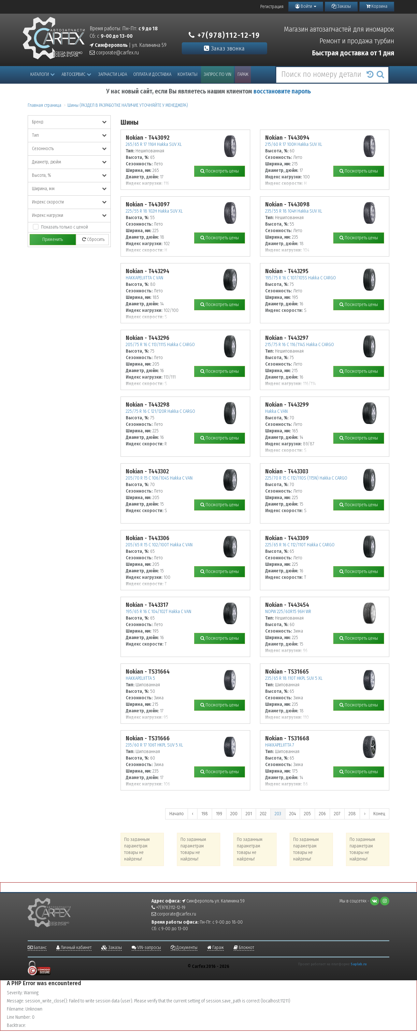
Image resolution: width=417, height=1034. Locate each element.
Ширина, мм (69, 188)
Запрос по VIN (217, 74)
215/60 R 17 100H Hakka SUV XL (293, 144)
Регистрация (271, 6)
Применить (52, 239)
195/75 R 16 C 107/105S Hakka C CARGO (300, 278)
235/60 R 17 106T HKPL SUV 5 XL (154, 745)
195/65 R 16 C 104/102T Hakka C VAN (158, 611)
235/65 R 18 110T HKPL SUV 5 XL (294, 678)
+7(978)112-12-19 (224, 35)
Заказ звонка (224, 48)
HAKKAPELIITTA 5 (140, 678)
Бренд (69, 122)
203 (278, 814)
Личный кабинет (74, 947)
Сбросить (93, 239)
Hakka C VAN (276, 411)
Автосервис (76, 74)
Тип (69, 135)
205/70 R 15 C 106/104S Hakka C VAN (159, 478)
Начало (176, 814)
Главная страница (44, 105)
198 (204, 814)
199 (219, 814)
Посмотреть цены (219, 171)
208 (352, 814)
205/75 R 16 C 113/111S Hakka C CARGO (160, 344)
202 (263, 814)
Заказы (341, 6)
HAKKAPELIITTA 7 (279, 745)
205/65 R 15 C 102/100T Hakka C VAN (159, 545)
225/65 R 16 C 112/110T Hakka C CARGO (300, 545)
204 (292, 814)
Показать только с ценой (64, 227)
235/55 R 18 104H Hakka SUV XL (293, 211)
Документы (184, 947)
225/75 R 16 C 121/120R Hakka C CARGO (160, 411)
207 (337, 814)
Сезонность (69, 148)
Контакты (187, 74)
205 (307, 814)
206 (322, 814)
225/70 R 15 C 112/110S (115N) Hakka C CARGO (306, 478)
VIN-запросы (146, 947)
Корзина (376, 6)
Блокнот (244, 947)
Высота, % (69, 175)
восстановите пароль (282, 91)
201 (249, 814)
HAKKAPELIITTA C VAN (144, 278)
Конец (379, 814)
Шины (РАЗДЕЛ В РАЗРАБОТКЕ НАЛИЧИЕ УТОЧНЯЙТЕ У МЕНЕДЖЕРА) (127, 105)
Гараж (242, 74)
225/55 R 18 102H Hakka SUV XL (154, 211)
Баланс (37, 947)
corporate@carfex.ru (114, 52)
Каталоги (42, 74)
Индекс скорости (69, 202)
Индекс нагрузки (69, 215)
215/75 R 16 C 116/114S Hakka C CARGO (299, 344)
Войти (305, 6)
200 (233, 814)
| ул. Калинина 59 (128, 45)
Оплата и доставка (152, 74)
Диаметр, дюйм (69, 162)
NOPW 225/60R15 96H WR (288, 611)
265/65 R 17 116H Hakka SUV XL (154, 144)
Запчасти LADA (112, 74)
